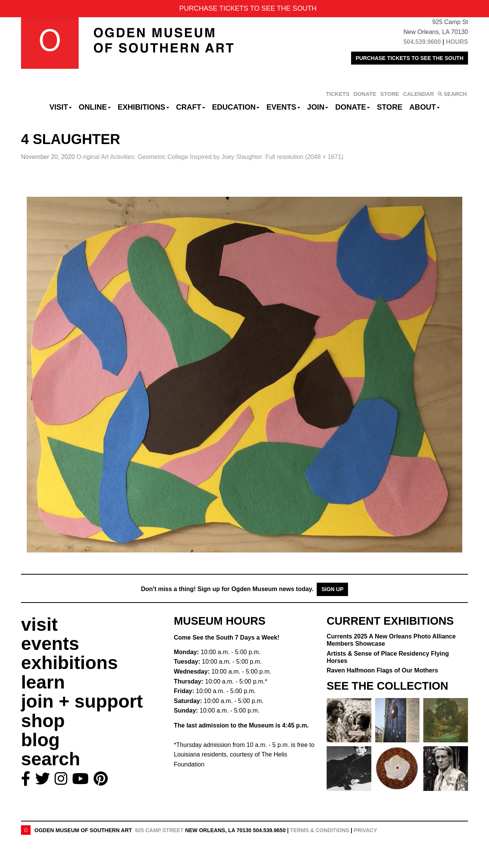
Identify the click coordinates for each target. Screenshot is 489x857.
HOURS (457, 42)
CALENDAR (418, 94)
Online (95, 107)
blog (40, 740)
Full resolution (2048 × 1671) (304, 157)
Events (283, 107)
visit (39, 624)
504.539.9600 (422, 42)
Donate (352, 107)
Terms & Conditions (319, 830)
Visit (60, 107)
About (425, 107)
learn (43, 682)
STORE (389, 94)
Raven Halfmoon (382, 670)
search (50, 759)
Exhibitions (143, 107)
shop (43, 721)
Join (318, 107)
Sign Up (332, 589)
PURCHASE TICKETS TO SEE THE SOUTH (409, 58)
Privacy (365, 830)
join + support (82, 701)
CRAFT (190, 107)
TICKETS (338, 94)
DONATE (364, 94)
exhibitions (69, 663)
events (50, 643)
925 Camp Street (159, 830)
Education (235, 107)
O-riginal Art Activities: (169, 157)
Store (390, 107)
